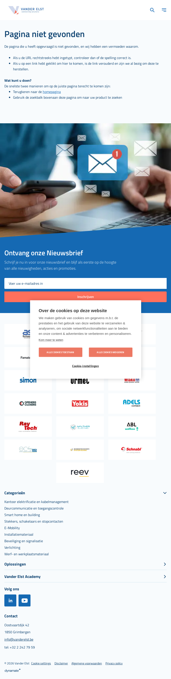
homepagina (52, 91)
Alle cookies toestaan (60, 352)
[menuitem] (36, 501)
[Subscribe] (85, 296)
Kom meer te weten (51, 339)
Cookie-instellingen (85, 366)
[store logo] (26, 10)
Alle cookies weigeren (110, 352)
